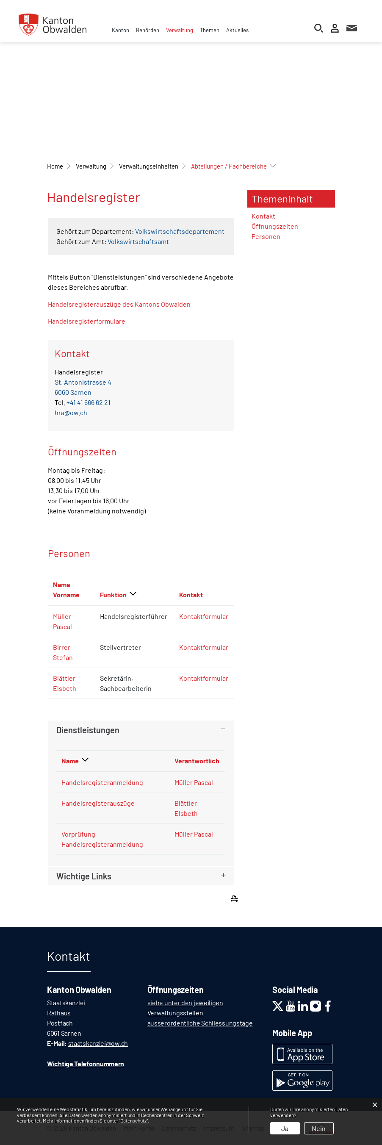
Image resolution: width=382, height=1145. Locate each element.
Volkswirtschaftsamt (138, 241)
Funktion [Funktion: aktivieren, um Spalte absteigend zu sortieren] (113, 595)
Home (55, 166)
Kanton (120, 30)
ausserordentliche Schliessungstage (200, 1023)
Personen (266, 236)
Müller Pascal (193, 782)
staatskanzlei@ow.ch (98, 1043)
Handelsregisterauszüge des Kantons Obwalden (123, 304)
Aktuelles (237, 30)
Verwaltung (179, 30)
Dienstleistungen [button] (87, 730)
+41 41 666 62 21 (88, 402)
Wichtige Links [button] (83, 876)
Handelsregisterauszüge (98, 803)
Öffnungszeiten (275, 226)
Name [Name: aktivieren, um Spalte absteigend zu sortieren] (70, 761)
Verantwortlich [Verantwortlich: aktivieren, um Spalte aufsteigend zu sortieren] (196, 761)
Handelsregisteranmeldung (102, 782)
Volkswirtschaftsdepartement (179, 231)
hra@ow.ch (71, 412)
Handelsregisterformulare (86, 321)
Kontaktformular (203, 616)
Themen (209, 30)
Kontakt (263, 216)
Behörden (147, 30)
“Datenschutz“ (133, 1120)
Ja (284, 1128)
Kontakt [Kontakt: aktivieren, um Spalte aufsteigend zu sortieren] (191, 595)
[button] (91, 166)
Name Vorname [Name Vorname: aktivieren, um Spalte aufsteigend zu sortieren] (66, 589)
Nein (319, 1128)
